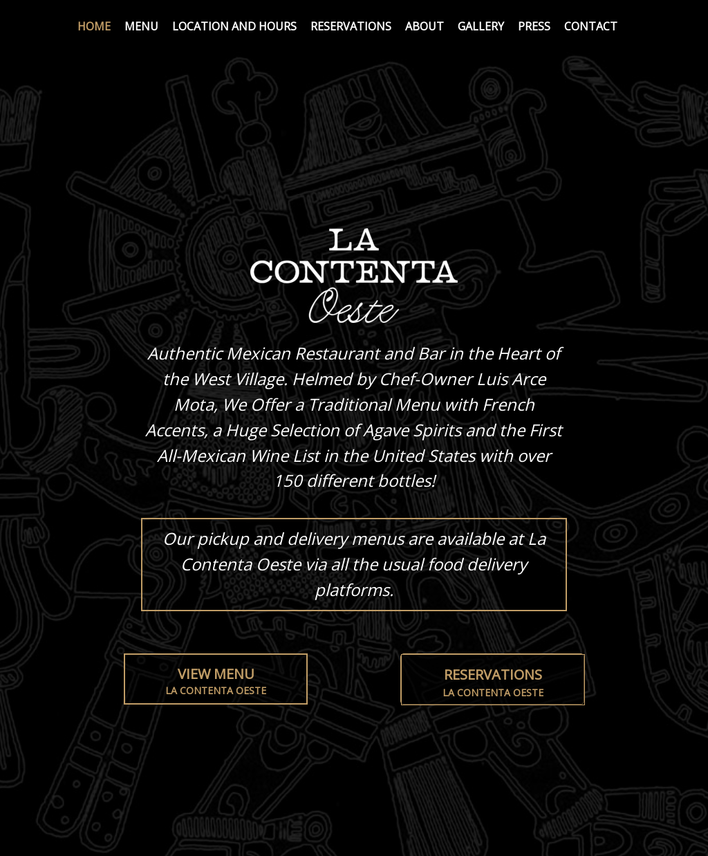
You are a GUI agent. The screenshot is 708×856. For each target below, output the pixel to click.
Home (94, 26)
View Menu (215, 681)
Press (534, 26)
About (424, 26)
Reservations (350, 26)
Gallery (481, 26)
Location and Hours (234, 26)
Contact (590, 26)
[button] (492, 679)
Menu (141, 26)
